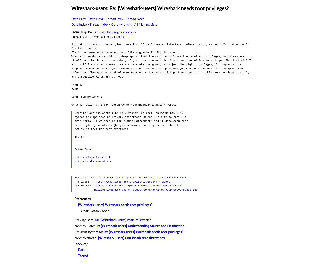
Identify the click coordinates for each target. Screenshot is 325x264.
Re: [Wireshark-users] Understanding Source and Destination (140, 226)
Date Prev (78, 19)
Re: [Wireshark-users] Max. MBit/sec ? (123, 220)
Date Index (79, 24)
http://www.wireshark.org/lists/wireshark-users (133, 182)
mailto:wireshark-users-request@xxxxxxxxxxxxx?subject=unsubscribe (146, 190)
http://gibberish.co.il (92, 157)
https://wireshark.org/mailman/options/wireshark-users (138, 186)
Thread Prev (114, 19)
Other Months (121, 24)
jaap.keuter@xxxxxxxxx (117, 32)
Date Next (95, 19)
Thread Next (135, 19)
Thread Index (99, 24)
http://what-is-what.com (93, 161)
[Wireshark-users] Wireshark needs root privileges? (115, 205)
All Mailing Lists (145, 24)
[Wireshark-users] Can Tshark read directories (131, 238)
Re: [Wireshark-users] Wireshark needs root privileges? (143, 232)
